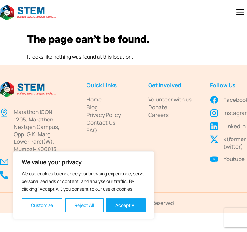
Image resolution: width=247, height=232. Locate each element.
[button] (240, 12)
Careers (158, 115)
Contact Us (101, 122)
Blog (92, 107)
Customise (42, 205)
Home (94, 99)
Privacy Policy (104, 115)
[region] (83, 185)
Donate (157, 107)
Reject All (84, 205)
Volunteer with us (170, 99)
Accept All (125, 205)
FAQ (92, 130)
